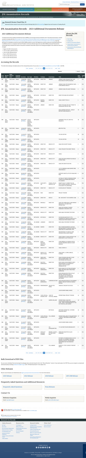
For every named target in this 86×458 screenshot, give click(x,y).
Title (60, 77)
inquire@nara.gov (10, 400)
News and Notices (47, 425)
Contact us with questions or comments (9, 416)
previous (31, 68)
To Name (43, 77)
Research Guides (34, 423)
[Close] (84, 445)
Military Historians (19, 426)
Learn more (74, 455)
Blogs (47, 447)
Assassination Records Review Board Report (74, 47)
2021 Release (49, 376)
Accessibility (31, 452)
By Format (4, 426)
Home (3, 17)
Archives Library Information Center (8, 436)
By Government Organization (8, 428)
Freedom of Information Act (46, 452)
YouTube (45, 447)
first (27, 68)
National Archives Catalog (7, 430)
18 (45, 68)
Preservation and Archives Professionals (21, 429)
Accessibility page (33, 410)
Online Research (6, 423)
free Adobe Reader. (16, 409)
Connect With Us (43, 445)
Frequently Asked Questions (12, 387)
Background (70, 40)
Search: (60, 71)
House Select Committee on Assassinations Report (73, 44)
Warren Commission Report (73, 42)
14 (38, 68)
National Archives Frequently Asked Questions (36, 427)
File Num (36, 77)
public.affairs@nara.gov (53, 400)
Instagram (41, 447)
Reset (83, 71)
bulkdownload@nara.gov (19, 364)
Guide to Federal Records (35, 429)
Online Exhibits (5, 438)
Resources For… (20, 423)
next (56, 68)
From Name (51, 77)
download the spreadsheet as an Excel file (48, 65)
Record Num (6, 76)
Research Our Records (9, 9)
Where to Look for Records (35, 432)
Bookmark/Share (75, 2)
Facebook (36, 447)
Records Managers (20, 431)
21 (51, 68)
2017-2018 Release (72, 376)
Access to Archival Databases (6, 434)
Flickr (49, 447)
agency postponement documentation (30, 372)
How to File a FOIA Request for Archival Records (35, 437)
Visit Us (60, 9)
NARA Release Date (12, 76)
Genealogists (19, 425)
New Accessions (47, 426)
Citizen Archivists (66, 2)
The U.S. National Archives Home (18, 4)
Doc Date (23, 77)
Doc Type (29, 77)
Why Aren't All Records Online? (34, 435)
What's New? (47, 423)
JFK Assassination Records (20, 17)
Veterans (18, 432)
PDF (22, 80)
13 (36, 68)
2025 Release (7, 376)
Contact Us (82, 2)
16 (42, 68)
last (59, 68)
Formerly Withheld (18, 76)
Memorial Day (41, 24)
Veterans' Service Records (26, 9)
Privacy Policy (38, 452)
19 (47, 68)
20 (49, 68)
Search (82, 4)
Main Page (69, 39)
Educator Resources (43, 9)
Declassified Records (34, 431)
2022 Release (28, 376)
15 (40, 68)
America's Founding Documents (77, 9)
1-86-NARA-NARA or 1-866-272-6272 (43, 456)
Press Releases (50, 387)
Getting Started (33, 425)
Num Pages (79, 76)
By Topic (4, 425)
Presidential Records (6, 431)
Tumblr (43, 447)
